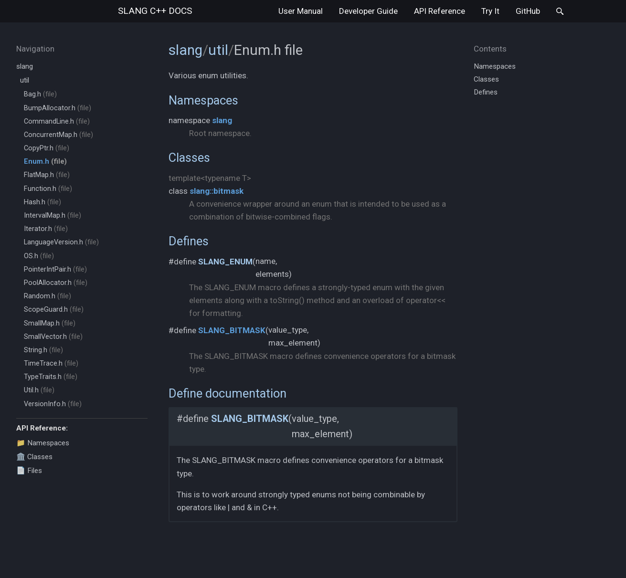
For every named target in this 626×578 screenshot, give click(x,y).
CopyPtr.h (46, 148)
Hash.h (42, 202)
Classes (189, 157)
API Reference (439, 11)
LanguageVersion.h (61, 242)
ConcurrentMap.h (58, 135)
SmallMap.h (49, 323)
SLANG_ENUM (225, 261)
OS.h (39, 256)
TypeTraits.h (50, 377)
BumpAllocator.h (57, 108)
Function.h (48, 189)
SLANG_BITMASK (231, 330)
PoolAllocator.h (55, 283)
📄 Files (29, 470)
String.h (43, 350)
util (24, 80)
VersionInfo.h (53, 404)
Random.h (47, 296)
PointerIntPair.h (55, 269)
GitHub (528, 11)
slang (155, 10)
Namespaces (203, 100)
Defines (189, 241)
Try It (490, 11)
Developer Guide (368, 11)
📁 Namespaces (42, 443)
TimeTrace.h (51, 363)
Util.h (39, 390)
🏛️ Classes (34, 456)
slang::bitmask (217, 191)
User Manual (300, 11)
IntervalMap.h (52, 215)
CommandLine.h (57, 121)
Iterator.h (46, 229)
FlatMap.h (47, 175)
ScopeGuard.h (54, 309)
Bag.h (40, 94)
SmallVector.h (53, 337)
